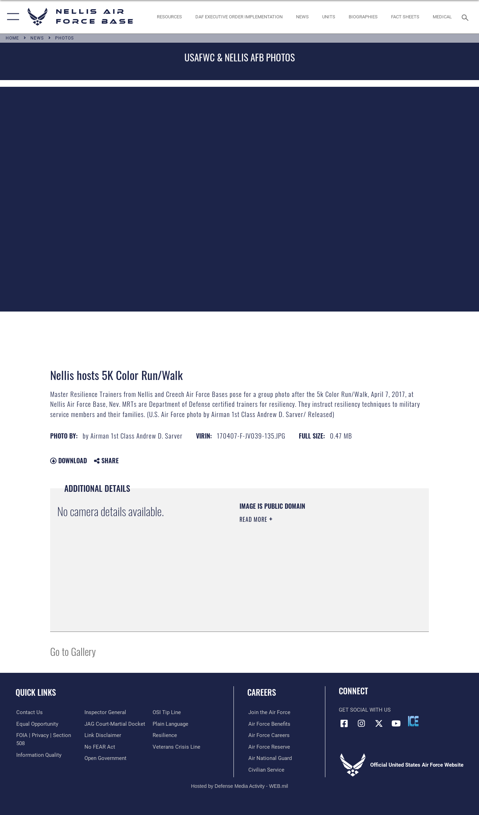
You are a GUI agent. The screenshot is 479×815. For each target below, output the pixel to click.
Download (68, 460)
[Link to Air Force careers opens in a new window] (268, 735)
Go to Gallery (73, 651)
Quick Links (36, 692)
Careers (261, 692)
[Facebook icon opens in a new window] (344, 723)
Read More (254, 519)
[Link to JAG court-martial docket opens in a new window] (114, 724)
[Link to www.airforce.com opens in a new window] (268, 712)
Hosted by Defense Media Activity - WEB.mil (239, 786)
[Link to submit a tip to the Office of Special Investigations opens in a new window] (167, 712)
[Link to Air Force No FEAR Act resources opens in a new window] (99, 746)
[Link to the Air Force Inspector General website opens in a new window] (105, 712)
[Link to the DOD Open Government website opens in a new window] (105, 758)
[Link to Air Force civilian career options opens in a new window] (265, 769)
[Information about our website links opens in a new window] (102, 735)
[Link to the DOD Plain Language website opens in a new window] (171, 724)
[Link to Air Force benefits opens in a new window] (268, 724)
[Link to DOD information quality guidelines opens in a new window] (38, 754)
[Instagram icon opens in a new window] (361, 723)
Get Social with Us (365, 710)
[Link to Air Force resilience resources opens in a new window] (165, 735)
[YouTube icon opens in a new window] (396, 723)
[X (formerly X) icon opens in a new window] (378, 723)
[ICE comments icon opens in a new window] (413, 721)
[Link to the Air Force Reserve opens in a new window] (268, 746)
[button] (11, 17)
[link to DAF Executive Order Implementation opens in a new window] (239, 16)
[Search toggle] (466, 17)
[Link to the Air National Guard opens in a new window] (269, 758)
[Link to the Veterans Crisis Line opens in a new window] (177, 746)
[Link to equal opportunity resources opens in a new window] (37, 724)
